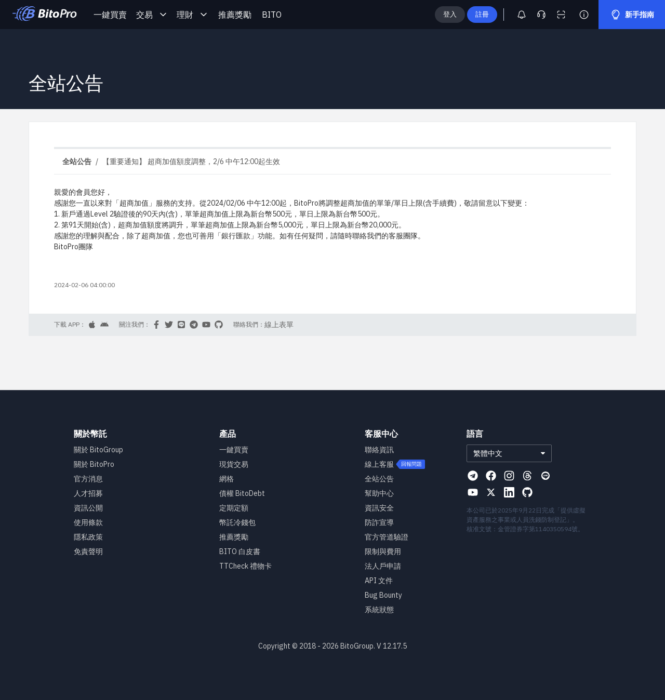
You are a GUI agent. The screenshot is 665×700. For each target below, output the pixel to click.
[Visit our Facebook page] (491, 475)
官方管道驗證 (386, 537)
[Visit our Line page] (545, 475)
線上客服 (379, 464)
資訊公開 (88, 508)
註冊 (499, 14)
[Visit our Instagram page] (509, 475)
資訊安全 (379, 508)
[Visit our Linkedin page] (509, 492)
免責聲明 (88, 551)
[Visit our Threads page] (527, 475)
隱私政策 (88, 537)
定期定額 (233, 508)
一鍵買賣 (110, 14)
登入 (466, 14)
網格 (226, 478)
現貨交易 (233, 464)
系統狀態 (379, 609)
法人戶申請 (383, 566)
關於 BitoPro (94, 464)
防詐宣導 (379, 522)
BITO (272, 14)
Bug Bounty (383, 595)
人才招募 (88, 493)
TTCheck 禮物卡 (245, 566)
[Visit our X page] (491, 492)
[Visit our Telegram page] (473, 475)
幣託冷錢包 (237, 522)
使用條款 (88, 522)
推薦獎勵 (234, 14)
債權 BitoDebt (242, 493)
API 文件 (379, 580)
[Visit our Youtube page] (473, 492)
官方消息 (88, 478)
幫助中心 (379, 493)
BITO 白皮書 (239, 551)
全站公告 (379, 478)
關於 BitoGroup (98, 449)
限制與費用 (383, 551)
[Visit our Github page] (527, 492)
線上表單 (279, 324)
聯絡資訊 (379, 449)
